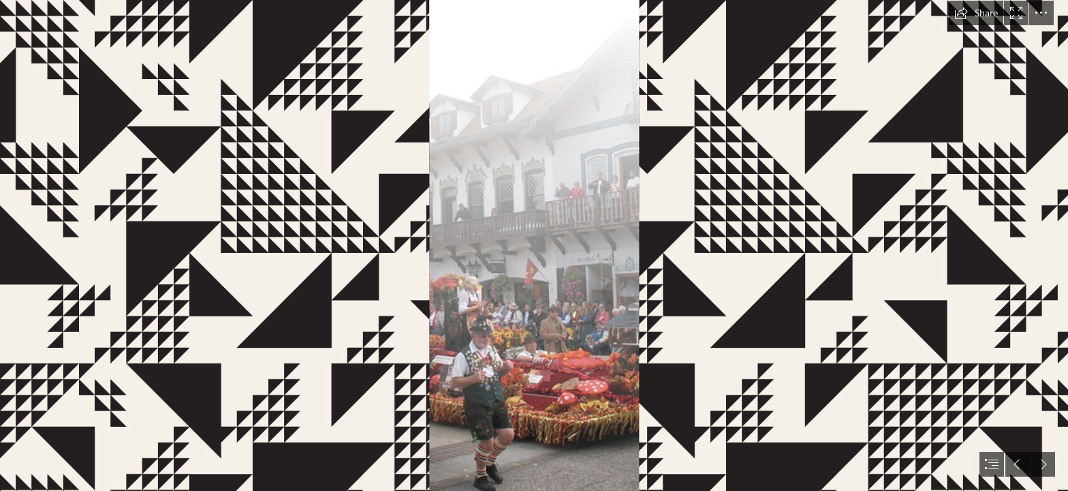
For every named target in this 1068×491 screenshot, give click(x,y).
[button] (976, 13)
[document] (534, 245)
